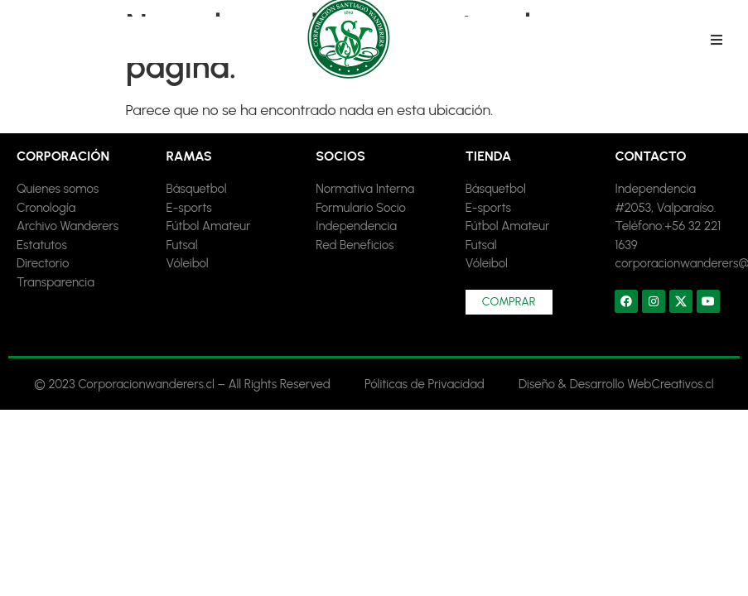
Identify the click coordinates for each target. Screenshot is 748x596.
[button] (716, 40)
